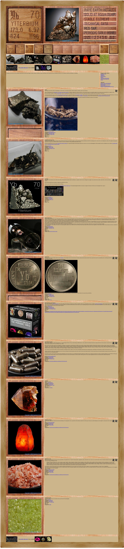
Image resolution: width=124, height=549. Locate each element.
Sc (62, 427)
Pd (83, 311)
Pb (45, 312)
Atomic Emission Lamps (53, 231)
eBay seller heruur (50, 226)
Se (73, 311)
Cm (56, 312)
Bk (57, 312)
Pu (54, 312)
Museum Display (103, 76)
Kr (75, 311)
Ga (71, 311)
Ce (92, 311)
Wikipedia (102, 74)
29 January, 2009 (52, 148)
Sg (65, 312)
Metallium (62, 257)
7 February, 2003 (50, 147)
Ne (55, 311)
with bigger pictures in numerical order (104, 95)
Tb (98, 311)
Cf (58, 312)
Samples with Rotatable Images (105, 85)
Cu (69, 311)
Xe (89, 311)
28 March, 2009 (50, 424)
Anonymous (49, 499)
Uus (77, 312)
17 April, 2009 (50, 501)
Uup (74, 312)
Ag (84, 311)
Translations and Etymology (105, 78)
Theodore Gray (51, 227)
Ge (71, 311)
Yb (103, 311)
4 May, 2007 (51, 199)
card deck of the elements (98, 303)
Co (67, 311)
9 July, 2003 (50, 198)
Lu (104, 311)
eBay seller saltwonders (50, 422)
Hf (105, 311)
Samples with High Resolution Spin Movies (107, 86)
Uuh (76, 312)
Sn (86, 311)
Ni (68, 311)
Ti (63, 311)
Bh (66, 312)
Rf (63, 312)
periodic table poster (24, 67)
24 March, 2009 (50, 384)
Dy (99, 311)
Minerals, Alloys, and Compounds (106, 83)
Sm (96, 311)
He (50, 311)
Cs (90, 311)
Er (101, 311)
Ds (68, 312)
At (47, 312)
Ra (49, 312)
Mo (79, 311)
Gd (98, 311)
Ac (50, 312)
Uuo (78, 312)
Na (49, 427)
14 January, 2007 (52, 296)
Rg (69, 312)
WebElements (103, 75)
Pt (109, 311)
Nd (94, 311)
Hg (111, 311)
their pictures (86, 95)
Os (108, 311)
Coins (51, 299)
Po (46, 312)
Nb (78, 311)
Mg (56, 311)
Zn (70, 311)
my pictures (81, 95)
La (91, 311)
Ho (100, 311)
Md (61, 312)
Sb (87, 311)
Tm (102, 311)
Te (88, 311)
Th (51, 312)
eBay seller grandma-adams (51, 356)
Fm (60, 312)
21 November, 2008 (52, 308)
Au (110, 311)
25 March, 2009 (52, 385)
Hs (67, 312)
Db (64, 312)
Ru (81, 311)
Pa (52, 312)
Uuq (73, 312)
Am (55, 312)
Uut (72, 312)
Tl (62, 361)
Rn (48, 312)
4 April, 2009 (51, 472)
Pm (95, 311)
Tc (80, 311)
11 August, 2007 (52, 134)
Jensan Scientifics (50, 382)
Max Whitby (56, 92)
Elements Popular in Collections (105, 84)
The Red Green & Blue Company (64, 92)
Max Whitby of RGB (50, 131)
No (62, 312)
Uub (70, 312)
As (72, 311)
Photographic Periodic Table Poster (65, 185)
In (56, 361)
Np (53, 312)
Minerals (102, 77)
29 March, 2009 (52, 358)
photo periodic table (56, 303)
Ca (62, 311)
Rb (76, 311)
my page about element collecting (62, 94)
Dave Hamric (51, 197)
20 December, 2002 (51, 133)
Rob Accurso (51, 146)
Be (51, 311)
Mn (65, 311)
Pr (93, 311)
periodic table (59, 93)
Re (107, 311)
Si (58, 311)
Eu (97, 311)
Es (59, 312)
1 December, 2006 (51, 295)
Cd (85, 311)
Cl (60, 311)
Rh (82, 311)
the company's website (79, 94)
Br (74, 311)
